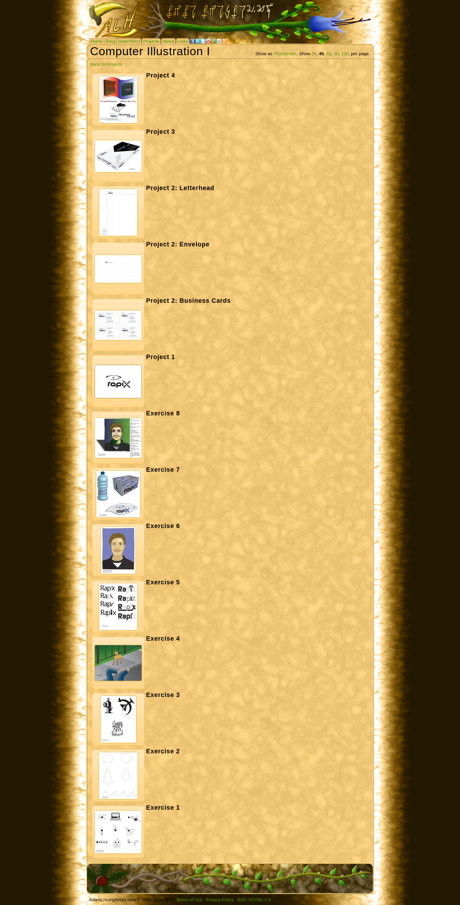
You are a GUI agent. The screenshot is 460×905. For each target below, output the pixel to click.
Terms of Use (189, 899)
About (168, 41)
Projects (151, 41)
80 (336, 53)
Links (182, 41)
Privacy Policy (220, 899)
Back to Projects (106, 64)
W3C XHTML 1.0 (254, 899)
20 (314, 53)
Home (97, 41)
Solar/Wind (129, 41)
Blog (110, 41)
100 (345, 53)
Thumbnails (285, 53)
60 (328, 53)
